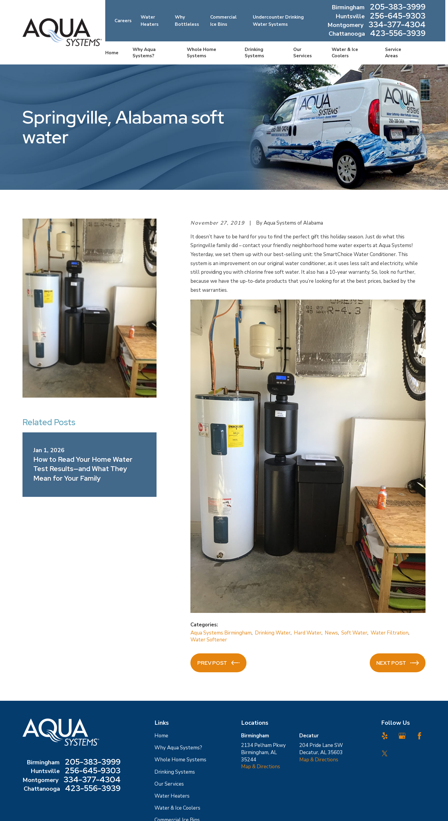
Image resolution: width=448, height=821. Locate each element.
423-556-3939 (398, 33)
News (331, 632)
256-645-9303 (398, 16)
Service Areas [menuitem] (393, 52)
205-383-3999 (398, 7)
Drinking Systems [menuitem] (254, 52)
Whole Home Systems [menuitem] (201, 52)
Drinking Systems (174, 772)
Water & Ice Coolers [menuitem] (345, 52)
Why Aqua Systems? (178, 747)
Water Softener (208, 639)
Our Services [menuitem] (302, 52)
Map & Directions (260, 766)
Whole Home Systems (180, 759)
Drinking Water (273, 632)
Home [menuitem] (111, 53)
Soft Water (354, 632)
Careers (123, 21)
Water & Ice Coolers (177, 808)
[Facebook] (419, 735)
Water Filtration (389, 632)
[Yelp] (384, 735)
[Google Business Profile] (402, 735)
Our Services (169, 784)
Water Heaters (172, 796)
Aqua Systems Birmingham (221, 632)
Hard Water (307, 632)
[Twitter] (384, 753)
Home (161, 735)
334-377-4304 (397, 25)
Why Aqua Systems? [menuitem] (144, 52)
